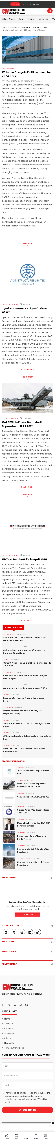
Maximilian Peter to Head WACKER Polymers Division (33, 824)
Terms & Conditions (14, 1047)
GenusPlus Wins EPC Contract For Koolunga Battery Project (24, 750)
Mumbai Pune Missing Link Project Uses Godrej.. (33, 863)
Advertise (43, 19)
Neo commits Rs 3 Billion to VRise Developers (33, 850)
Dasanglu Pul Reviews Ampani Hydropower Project (24, 699)
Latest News (8, 19)
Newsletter (9, 1043)
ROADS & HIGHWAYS (24, 859)
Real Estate (21, 806)
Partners (8, 1028)
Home (4, 27)
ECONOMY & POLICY (39, 27)
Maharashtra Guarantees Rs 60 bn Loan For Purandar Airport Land (24, 651)
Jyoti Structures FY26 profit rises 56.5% (33, 772)
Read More (27, 369)
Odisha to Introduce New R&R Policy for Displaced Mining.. (27, 712)
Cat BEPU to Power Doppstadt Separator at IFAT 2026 (32, 785)
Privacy (7, 1038)
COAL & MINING (9, 707)
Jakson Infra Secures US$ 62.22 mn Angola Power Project (27, 725)
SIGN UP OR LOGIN (31, 4)
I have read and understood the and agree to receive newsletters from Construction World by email (27, 1097)
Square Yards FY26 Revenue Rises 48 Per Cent (33, 811)
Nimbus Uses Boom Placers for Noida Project (32, 837)
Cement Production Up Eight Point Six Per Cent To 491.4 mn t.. (27, 664)
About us (8, 1023)
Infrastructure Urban (19, 27)
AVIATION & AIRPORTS (10, 647)
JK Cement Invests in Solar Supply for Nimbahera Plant (26, 737)
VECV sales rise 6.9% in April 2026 (33, 797)
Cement (6, 659)
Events (30, 19)
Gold (21, 19)
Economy (21, 767)
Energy (6, 695)
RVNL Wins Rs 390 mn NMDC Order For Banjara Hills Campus (25, 677)
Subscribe (15, 4)
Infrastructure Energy (11, 418)
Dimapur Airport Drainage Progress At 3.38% (25, 688)
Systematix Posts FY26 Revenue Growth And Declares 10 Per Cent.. (24, 639)
